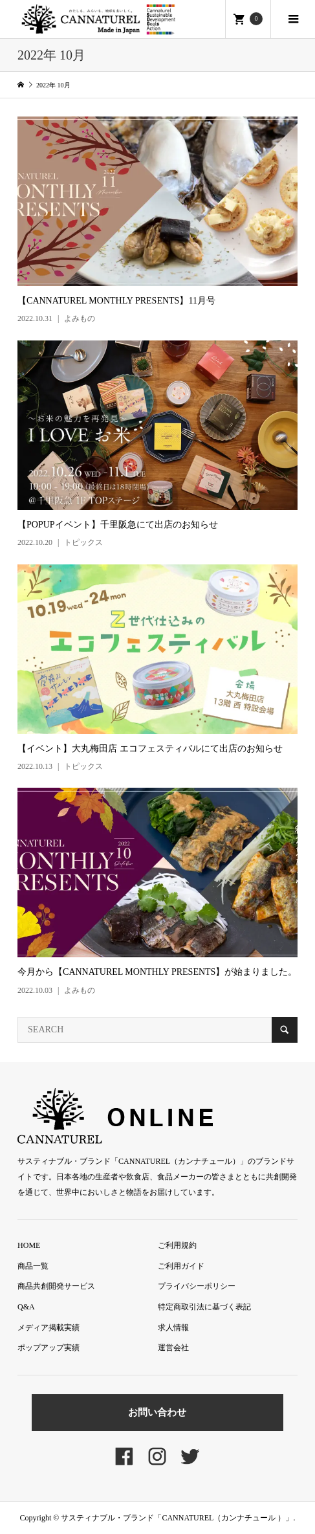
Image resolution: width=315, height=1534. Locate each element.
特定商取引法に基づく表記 (204, 1306)
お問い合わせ (157, 1412)
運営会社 (173, 1347)
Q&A (26, 1306)
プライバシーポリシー (196, 1286)
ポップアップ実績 (48, 1347)
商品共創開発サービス (56, 1286)
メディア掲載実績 (48, 1327)
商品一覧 (33, 1266)
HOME (28, 1245)
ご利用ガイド (181, 1266)
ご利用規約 (177, 1245)
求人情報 (173, 1327)
